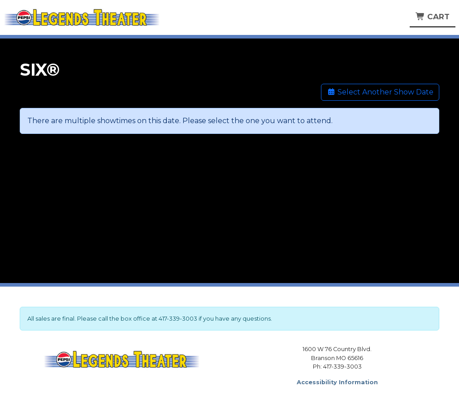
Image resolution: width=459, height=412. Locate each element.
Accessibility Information (337, 382)
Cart (433, 16)
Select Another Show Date (380, 92)
